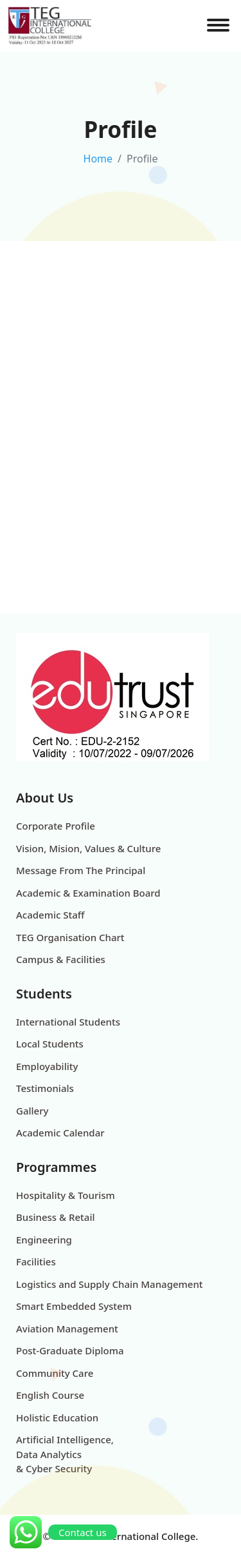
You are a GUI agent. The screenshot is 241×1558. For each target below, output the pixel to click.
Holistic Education (57, 1417)
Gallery (32, 1110)
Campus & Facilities (60, 959)
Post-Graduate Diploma (70, 1350)
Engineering (44, 1239)
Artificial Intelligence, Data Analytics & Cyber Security (65, 1454)
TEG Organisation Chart (70, 937)
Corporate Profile (55, 825)
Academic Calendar (60, 1132)
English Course (50, 1394)
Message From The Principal (80, 870)
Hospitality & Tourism (65, 1195)
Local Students (50, 1043)
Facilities (36, 1261)
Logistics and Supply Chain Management (109, 1284)
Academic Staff (50, 914)
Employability (47, 1066)
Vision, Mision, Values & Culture (88, 848)
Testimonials (45, 1088)
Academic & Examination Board (88, 892)
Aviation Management (67, 1328)
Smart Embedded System (74, 1306)
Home (98, 158)
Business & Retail (55, 1217)
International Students (68, 1021)
